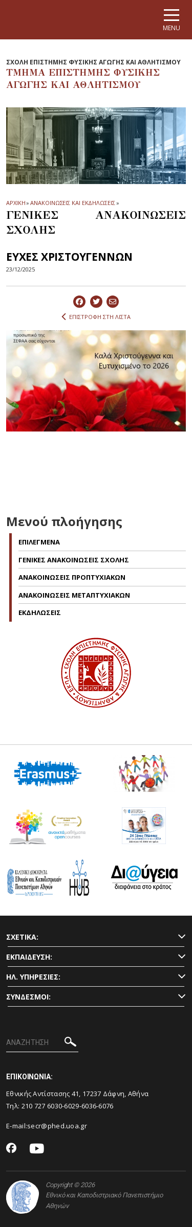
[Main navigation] (171, 19)
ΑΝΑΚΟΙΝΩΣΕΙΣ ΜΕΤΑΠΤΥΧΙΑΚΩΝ (74, 595)
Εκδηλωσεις (39, 612)
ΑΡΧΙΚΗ (15, 203)
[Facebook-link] (11, 1148)
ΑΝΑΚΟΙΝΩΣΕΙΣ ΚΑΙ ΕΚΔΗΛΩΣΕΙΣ (72, 203)
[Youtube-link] (37, 1149)
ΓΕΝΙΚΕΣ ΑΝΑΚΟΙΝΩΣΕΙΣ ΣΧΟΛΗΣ (73, 559)
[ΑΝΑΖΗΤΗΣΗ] (42, 1043)
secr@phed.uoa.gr (57, 1125)
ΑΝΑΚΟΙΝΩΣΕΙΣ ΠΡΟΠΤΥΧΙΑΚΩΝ (71, 577)
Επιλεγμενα (39, 542)
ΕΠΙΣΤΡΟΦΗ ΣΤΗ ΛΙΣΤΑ (96, 317)
